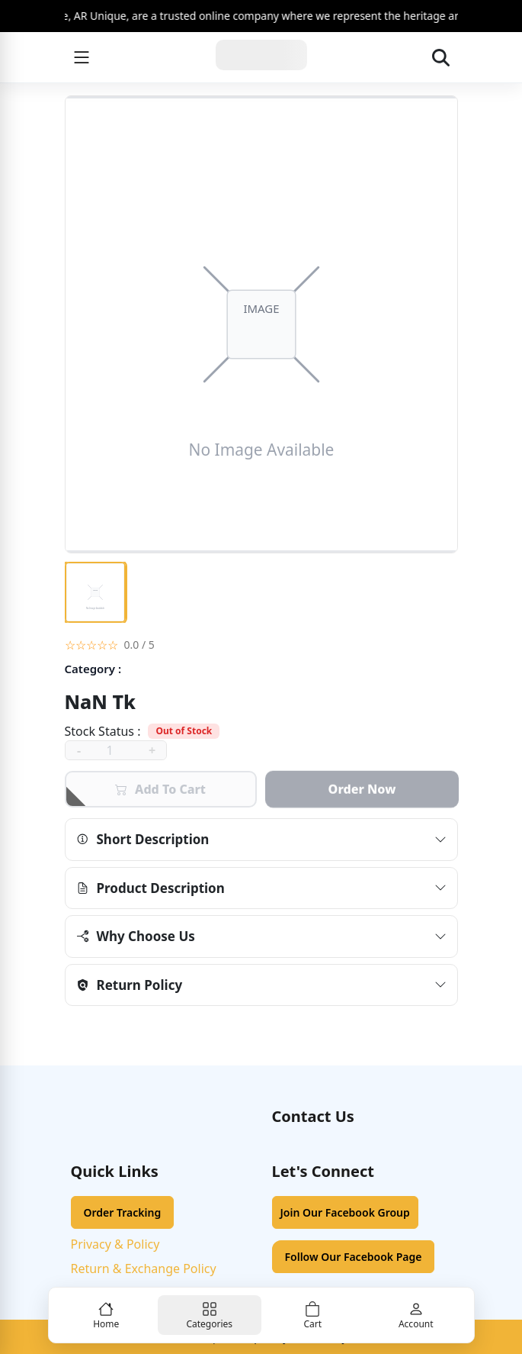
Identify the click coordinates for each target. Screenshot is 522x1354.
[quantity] (116, 750)
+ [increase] (152, 750)
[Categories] (209, 1315)
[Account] (416, 1315)
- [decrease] (79, 750)
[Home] (261, 57)
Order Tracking (123, 1212)
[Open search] (441, 57)
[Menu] (81, 57)
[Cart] (313, 1315)
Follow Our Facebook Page (353, 1256)
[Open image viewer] (261, 324)
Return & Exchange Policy (143, 1268)
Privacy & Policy (115, 1244)
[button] (261, 645)
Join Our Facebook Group (345, 1212)
